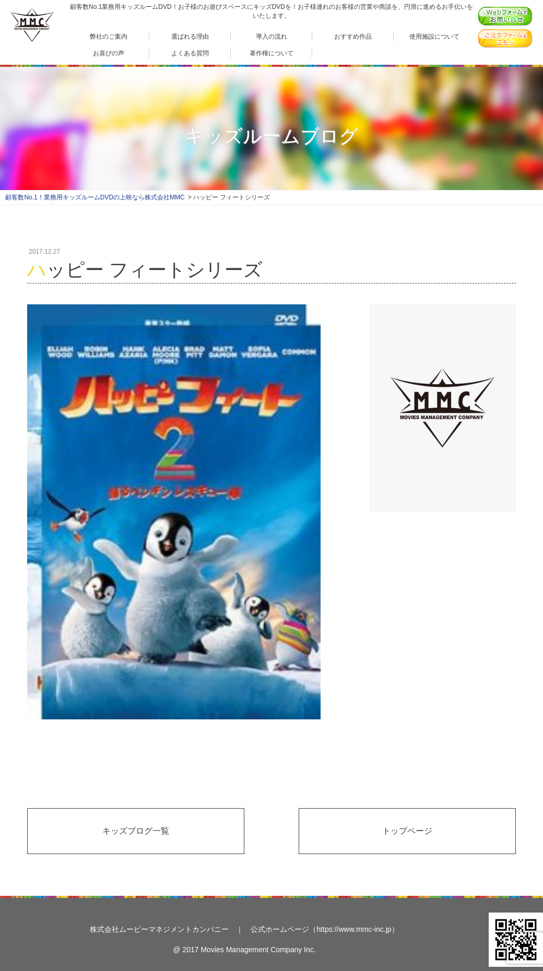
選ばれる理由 (190, 36)
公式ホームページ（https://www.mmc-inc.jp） (324, 929)
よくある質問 (190, 53)
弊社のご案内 (108, 36)
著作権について (271, 53)
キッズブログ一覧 (135, 830)
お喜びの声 (108, 53)
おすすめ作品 (353, 36)
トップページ (407, 830)
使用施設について (434, 36)
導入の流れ (271, 36)
